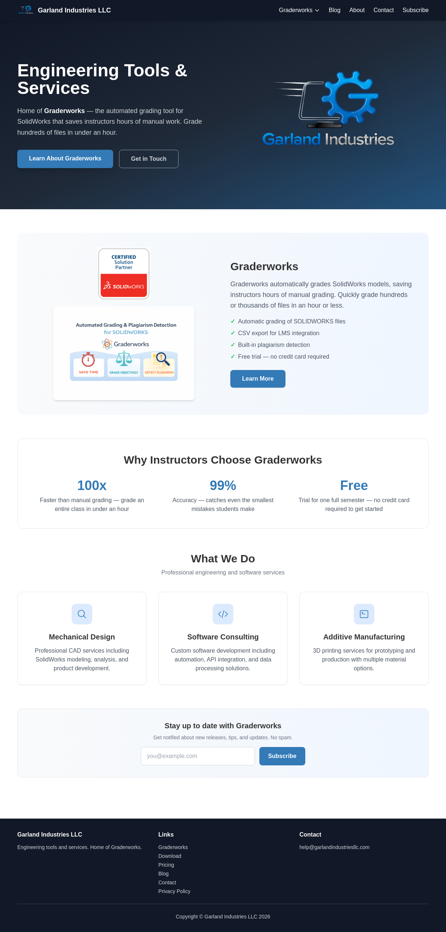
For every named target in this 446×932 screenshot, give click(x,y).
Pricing (166, 865)
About (357, 10)
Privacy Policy (174, 891)
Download (169, 856)
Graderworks (299, 10)
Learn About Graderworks (65, 158)
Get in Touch (149, 159)
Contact (384, 10)
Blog (335, 10)
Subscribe (416, 10)
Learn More (258, 379)
